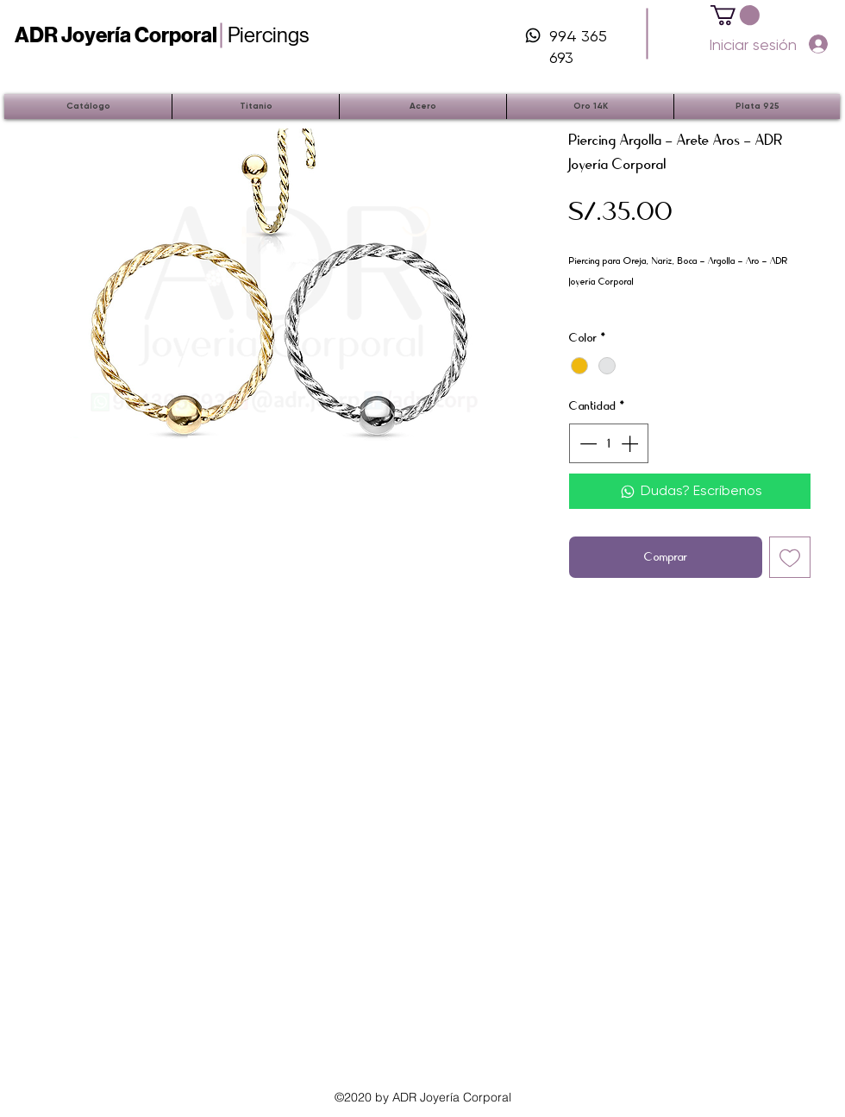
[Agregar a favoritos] (790, 557)
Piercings (162, 35)
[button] (735, 15)
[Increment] (631, 443)
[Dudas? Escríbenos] (690, 491)
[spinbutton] (609, 443)
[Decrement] (586, 443)
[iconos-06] (532, 35)
